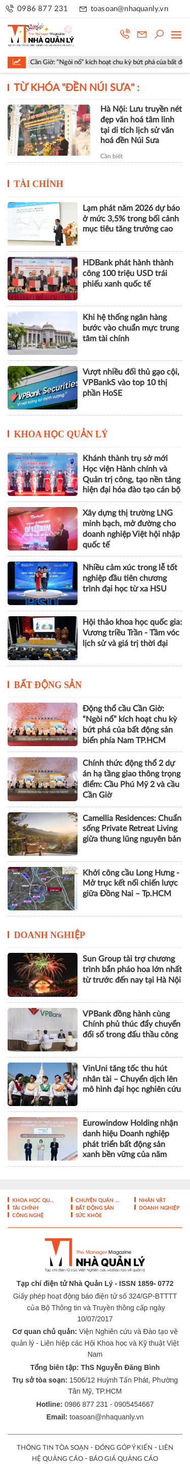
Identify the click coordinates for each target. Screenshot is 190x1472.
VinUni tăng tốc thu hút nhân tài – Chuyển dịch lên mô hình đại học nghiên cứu (132, 1079)
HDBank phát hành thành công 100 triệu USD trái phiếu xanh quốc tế (128, 273)
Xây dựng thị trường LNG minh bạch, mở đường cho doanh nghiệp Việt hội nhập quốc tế (131, 528)
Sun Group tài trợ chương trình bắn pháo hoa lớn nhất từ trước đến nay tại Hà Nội (132, 969)
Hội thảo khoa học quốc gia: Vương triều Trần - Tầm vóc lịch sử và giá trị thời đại (132, 633)
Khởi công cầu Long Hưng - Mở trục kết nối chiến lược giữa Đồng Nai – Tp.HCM (131, 883)
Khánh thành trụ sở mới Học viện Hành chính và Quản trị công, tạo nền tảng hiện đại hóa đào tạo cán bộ (131, 474)
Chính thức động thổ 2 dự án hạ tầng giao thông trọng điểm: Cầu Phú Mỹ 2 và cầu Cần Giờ (131, 779)
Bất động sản (48, 685)
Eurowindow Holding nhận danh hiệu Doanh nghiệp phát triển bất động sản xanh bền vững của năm (130, 1139)
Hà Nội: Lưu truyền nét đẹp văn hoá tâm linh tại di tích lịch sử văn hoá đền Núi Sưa (141, 125)
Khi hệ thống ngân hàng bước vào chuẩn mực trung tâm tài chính (131, 328)
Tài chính (38, 184)
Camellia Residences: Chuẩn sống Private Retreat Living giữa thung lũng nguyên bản (132, 829)
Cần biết (111, 156)
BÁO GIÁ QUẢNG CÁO (123, 1459)
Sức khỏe (88, 1215)
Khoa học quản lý (61, 434)
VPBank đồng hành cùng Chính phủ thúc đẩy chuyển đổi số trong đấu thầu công (131, 1024)
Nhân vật (151, 1200)
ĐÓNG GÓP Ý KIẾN (124, 1448)
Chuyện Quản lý (96, 1200)
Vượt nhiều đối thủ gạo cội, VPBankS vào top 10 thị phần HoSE (131, 382)
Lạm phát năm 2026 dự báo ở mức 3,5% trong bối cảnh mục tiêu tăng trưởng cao (131, 219)
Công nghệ (27, 1215)
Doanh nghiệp (50, 935)
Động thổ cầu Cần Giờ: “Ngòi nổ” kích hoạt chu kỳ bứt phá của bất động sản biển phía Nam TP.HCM (130, 724)
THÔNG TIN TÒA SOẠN (53, 1448)
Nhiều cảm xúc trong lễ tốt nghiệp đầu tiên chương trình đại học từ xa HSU (130, 578)
